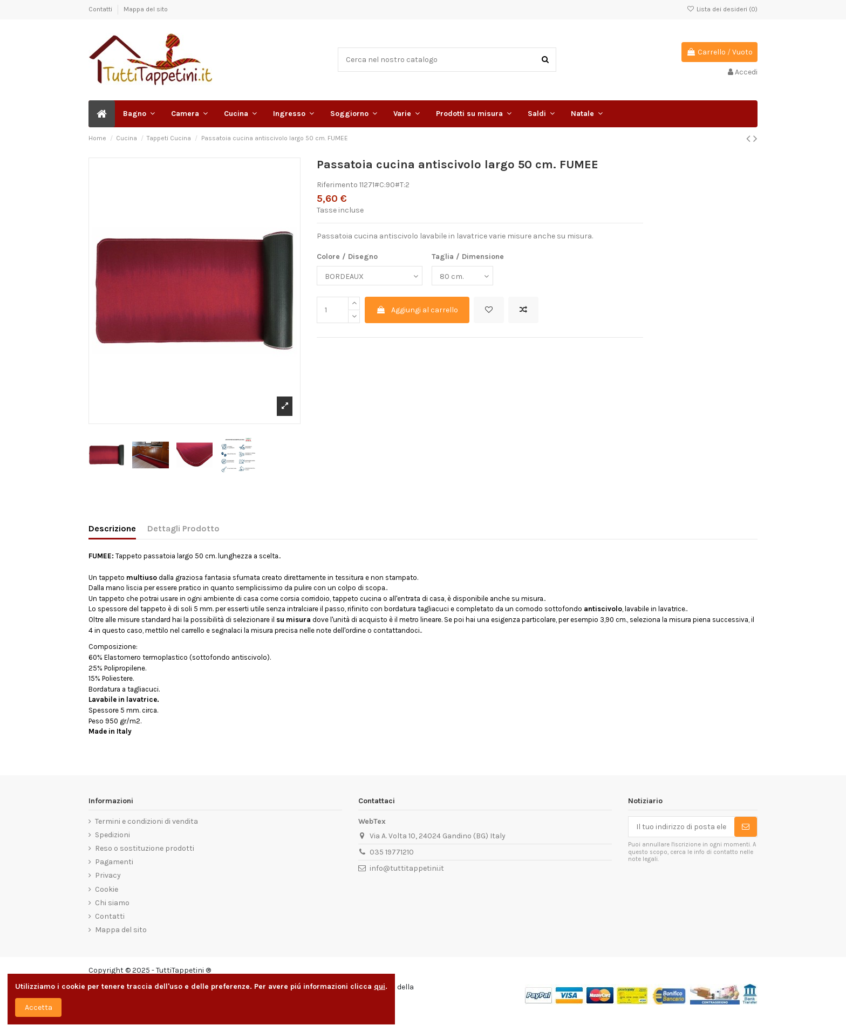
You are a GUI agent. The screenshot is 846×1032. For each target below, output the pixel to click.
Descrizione (112, 528)
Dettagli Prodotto (183, 528)
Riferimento (337, 184)
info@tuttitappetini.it (407, 868)
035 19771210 (392, 852)
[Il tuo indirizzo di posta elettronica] (681, 827)
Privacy (108, 875)
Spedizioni (112, 834)
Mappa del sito (146, 9)
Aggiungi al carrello (417, 310)
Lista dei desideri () (722, 9)
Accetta (38, 1007)
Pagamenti (114, 861)
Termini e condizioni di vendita (146, 821)
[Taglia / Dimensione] (462, 276)
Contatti (101, 9)
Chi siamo (112, 902)
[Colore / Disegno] (369, 276)
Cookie (106, 889)
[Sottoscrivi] (745, 827)
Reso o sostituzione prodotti (144, 848)
